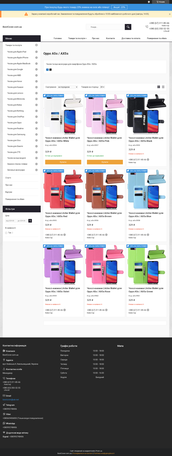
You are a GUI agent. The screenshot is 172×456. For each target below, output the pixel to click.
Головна (58, 38)
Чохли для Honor (14, 81)
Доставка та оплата (131, 38)
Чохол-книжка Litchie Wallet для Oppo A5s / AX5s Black (146, 139)
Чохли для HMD (14, 75)
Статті (8, 178)
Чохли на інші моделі (16, 158)
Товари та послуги (76, 38)
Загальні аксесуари (16, 170)
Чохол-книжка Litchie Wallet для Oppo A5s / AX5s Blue (146, 215)
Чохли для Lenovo (15, 93)
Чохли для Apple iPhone (17, 58)
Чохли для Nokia (14, 105)
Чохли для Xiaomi (15, 146)
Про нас (95, 38)
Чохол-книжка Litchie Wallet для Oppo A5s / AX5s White (62, 139)
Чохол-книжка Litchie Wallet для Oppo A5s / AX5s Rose (104, 290)
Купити (63, 162)
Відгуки (8, 192)
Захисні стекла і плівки (17, 164)
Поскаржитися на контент (83, 453)
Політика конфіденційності (104, 453)
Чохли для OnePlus (15, 117)
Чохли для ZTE (13, 152)
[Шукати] (128, 27)
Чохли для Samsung (16, 134)
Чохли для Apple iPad (16, 52)
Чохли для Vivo (14, 140)
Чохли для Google (15, 69)
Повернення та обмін (157, 38)
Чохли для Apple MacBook (18, 63)
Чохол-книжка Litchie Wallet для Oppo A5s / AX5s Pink (104, 139)
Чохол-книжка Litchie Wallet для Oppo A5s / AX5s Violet (62, 290)
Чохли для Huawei (15, 87)
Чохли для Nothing (15, 111)
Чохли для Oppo (14, 123)
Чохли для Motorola (16, 99)
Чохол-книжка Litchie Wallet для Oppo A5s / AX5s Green (146, 290)
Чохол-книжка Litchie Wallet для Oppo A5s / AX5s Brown (104, 215)
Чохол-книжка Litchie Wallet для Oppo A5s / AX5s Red (62, 215)
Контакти (110, 38)
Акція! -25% (119, 7)
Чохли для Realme (15, 128)
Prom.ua (99, 451)
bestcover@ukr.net (11, 400)
